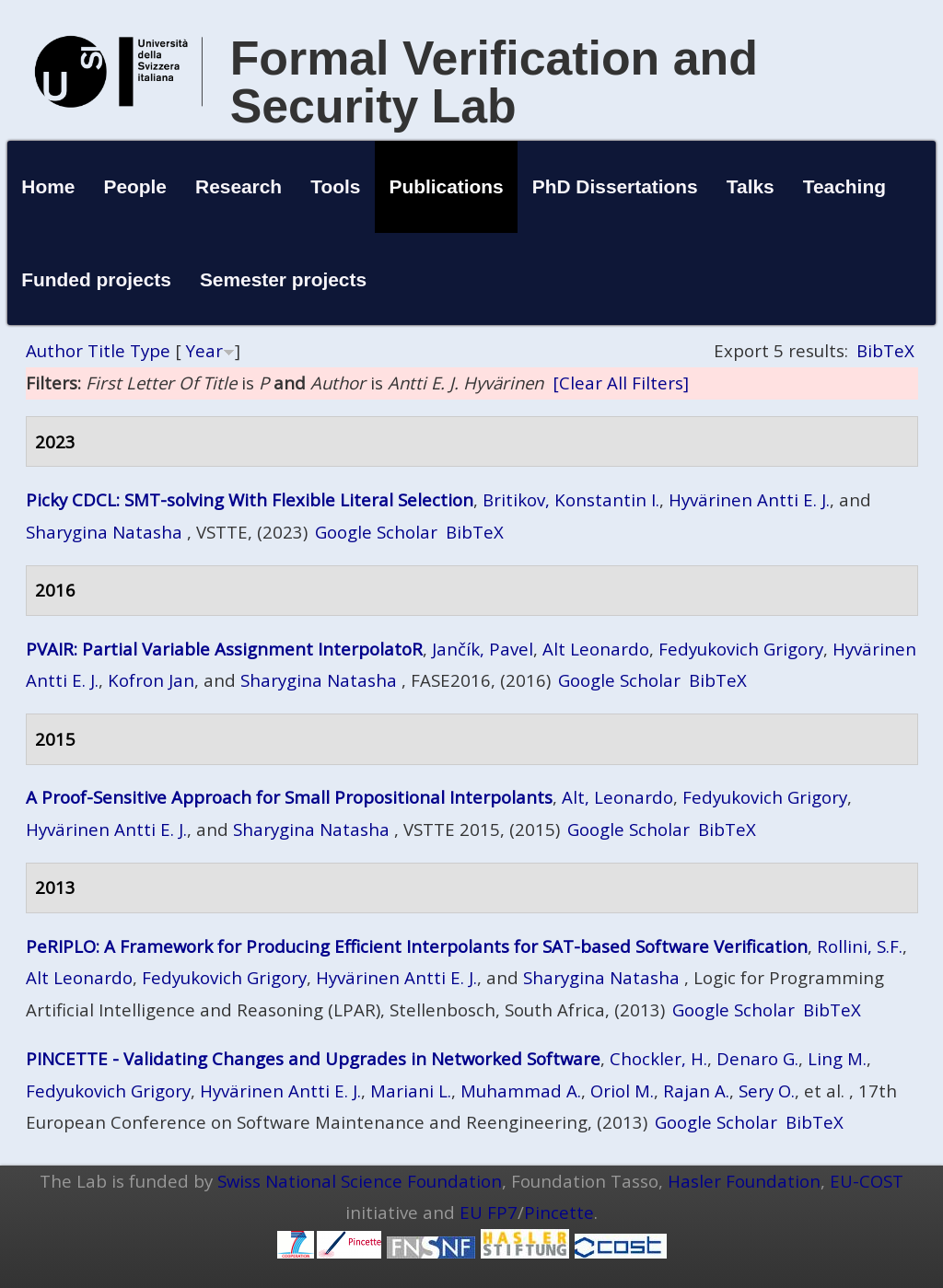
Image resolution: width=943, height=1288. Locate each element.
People (135, 186)
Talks (750, 186)
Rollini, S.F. (859, 945)
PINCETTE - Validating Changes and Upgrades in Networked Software (313, 1058)
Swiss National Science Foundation (359, 1180)
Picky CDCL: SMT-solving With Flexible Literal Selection (249, 499)
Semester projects (283, 279)
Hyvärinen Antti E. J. (749, 499)
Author (54, 350)
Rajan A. (696, 1090)
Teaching (844, 186)
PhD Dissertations (615, 186)
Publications (446, 186)
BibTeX (885, 350)
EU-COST (866, 1180)
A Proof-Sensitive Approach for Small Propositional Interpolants (289, 796)
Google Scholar (376, 531)
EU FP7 (489, 1212)
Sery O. (767, 1090)
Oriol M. (622, 1090)
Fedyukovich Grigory (740, 648)
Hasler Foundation (744, 1180)
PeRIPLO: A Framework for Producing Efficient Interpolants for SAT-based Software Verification (417, 945)
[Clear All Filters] (621, 382)
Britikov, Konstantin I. (571, 499)
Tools (335, 186)
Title (106, 350)
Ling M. (837, 1058)
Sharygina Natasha (104, 531)
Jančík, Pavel (482, 648)
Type (150, 350)
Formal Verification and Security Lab (494, 82)
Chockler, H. (658, 1058)
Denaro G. (757, 1058)
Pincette (559, 1212)
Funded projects (96, 279)
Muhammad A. (520, 1090)
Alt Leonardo (595, 648)
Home (48, 186)
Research (238, 186)
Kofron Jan (151, 679)
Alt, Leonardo (617, 796)
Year (204, 350)
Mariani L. (410, 1090)
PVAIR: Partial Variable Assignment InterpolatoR (224, 648)
